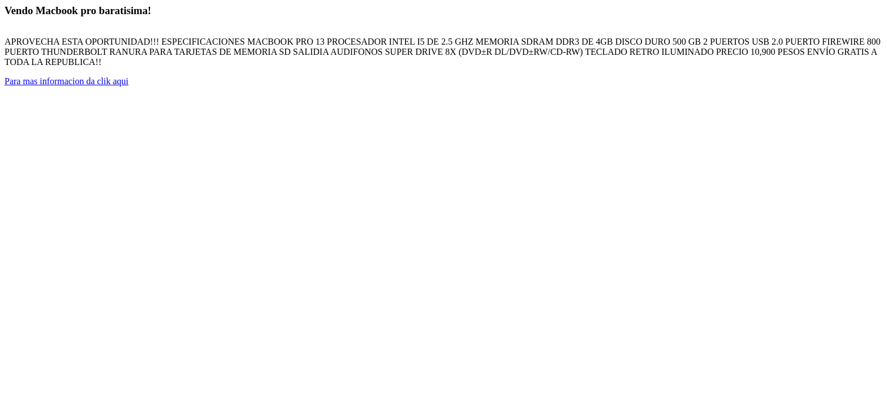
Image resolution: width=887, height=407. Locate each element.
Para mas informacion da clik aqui (66, 81)
